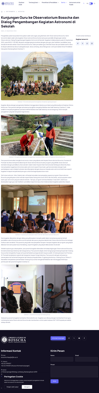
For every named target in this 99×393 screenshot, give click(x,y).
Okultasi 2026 (21, 4)
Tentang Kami (33, 2)
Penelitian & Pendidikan (49, 2)
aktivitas (21, 11)
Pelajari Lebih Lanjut (12, 387)
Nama (52, 355)
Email (77, 355)
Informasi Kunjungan (58, 338)
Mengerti (27, 387)
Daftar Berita (10, 11)
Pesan (53, 365)
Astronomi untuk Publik (74, 4)
